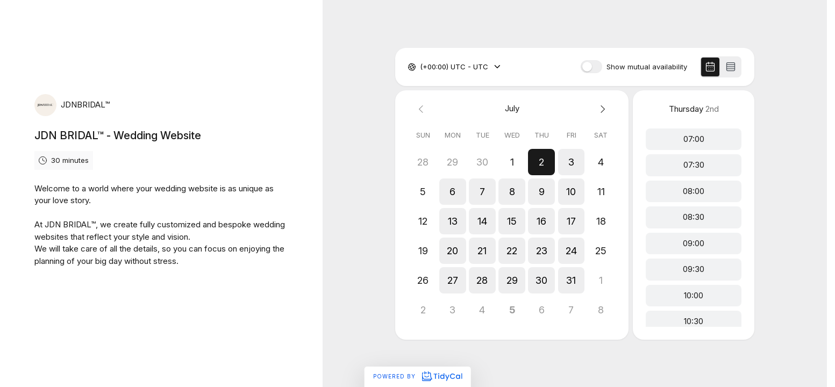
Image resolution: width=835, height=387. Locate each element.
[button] (541, 162)
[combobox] (421, 67)
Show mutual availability (646, 66)
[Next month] (601, 109)
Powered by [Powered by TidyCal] (417, 376)
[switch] (591, 66)
